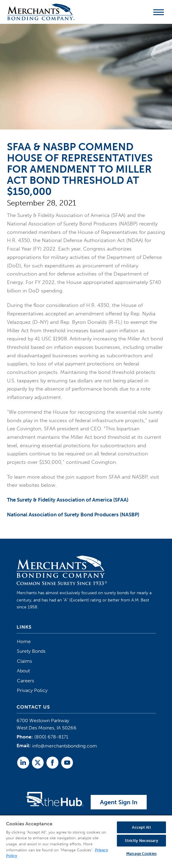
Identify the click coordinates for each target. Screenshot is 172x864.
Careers (25, 681)
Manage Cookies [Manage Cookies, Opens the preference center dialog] (141, 853)
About (23, 671)
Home (24, 641)
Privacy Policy (32, 690)
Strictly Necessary (141, 840)
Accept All (141, 827)
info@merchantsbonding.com (64, 746)
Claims (24, 661)
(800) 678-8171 (51, 737)
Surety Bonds (31, 651)
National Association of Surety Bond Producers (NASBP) (73, 515)
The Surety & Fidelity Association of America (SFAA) (67, 500)
